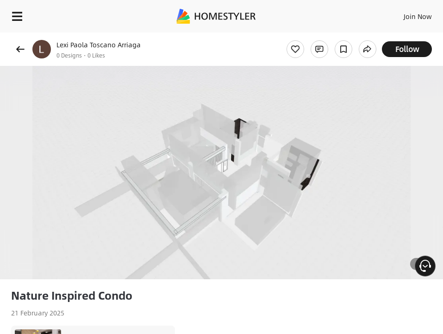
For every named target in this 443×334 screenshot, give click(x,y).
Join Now (418, 16)
